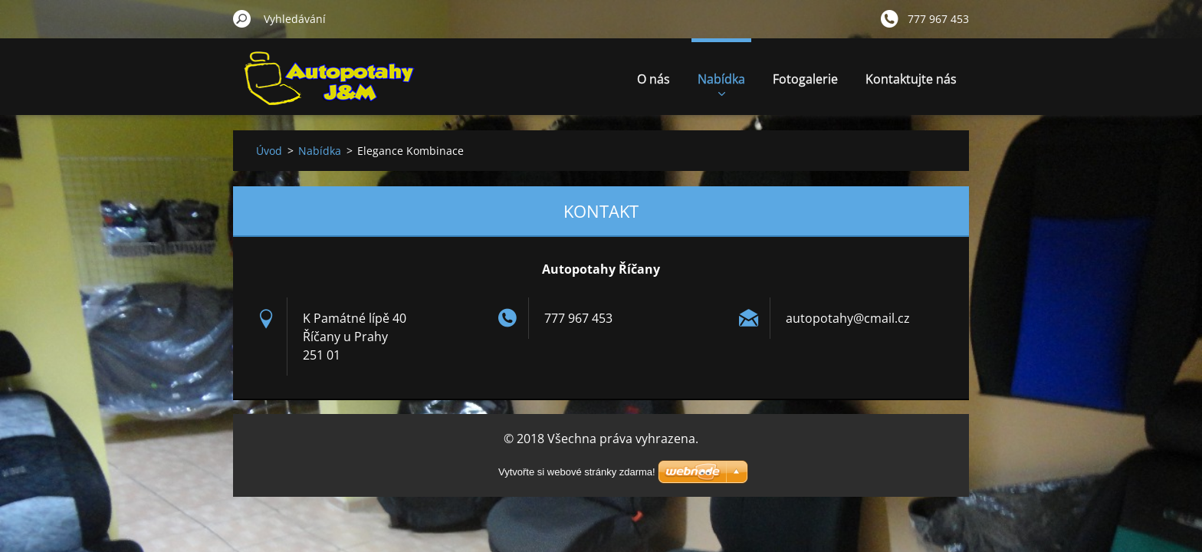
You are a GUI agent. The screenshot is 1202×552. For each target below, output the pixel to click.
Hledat (242, 18)
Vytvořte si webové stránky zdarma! (576, 472)
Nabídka (721, 83)
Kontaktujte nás (911, 79)
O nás (653, 79)
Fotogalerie (805, 79)
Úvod (269, 150)
